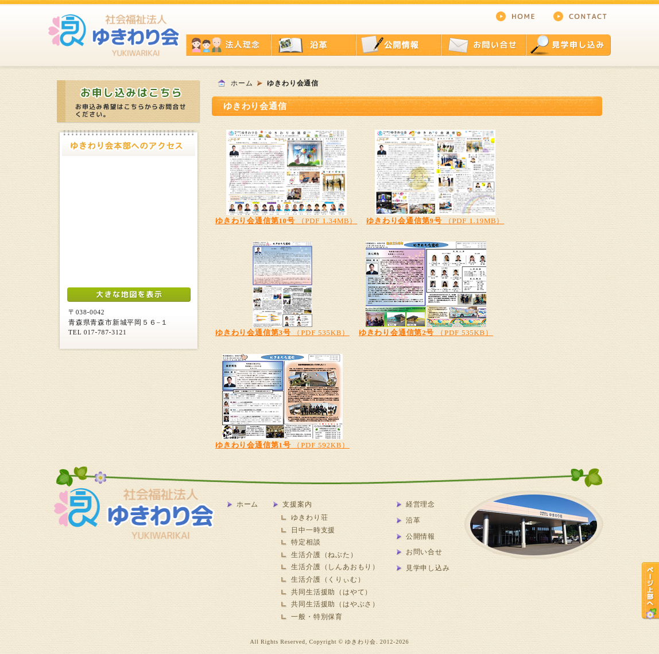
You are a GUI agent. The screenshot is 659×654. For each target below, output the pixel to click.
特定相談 (305, 542)
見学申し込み (428, 568)
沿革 (413, 520)
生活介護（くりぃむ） (328, 579)
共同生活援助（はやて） (331, 592)
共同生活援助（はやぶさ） (335, 604)
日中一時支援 (313, 530)
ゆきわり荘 (309, 517)
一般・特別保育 (317, 617)
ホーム (242, 83)
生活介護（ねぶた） (324, 555)
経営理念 (420, 504)
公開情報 (420, 536)
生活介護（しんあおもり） (335, 567)
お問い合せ (424, 552)
